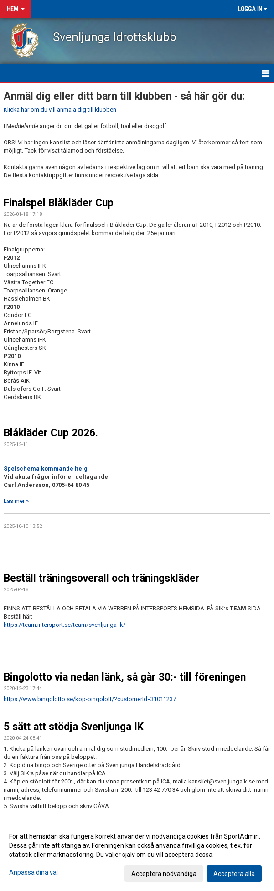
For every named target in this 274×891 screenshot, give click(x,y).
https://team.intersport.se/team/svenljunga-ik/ (64, 624)
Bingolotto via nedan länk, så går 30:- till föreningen (125, 677)
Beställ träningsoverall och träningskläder (102, 578)
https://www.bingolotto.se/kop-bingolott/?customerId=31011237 (90, 699)
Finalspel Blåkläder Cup (59, 203)
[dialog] (137, 854)
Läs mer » (16, 500)
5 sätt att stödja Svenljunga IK (74, 727)
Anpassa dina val (33, 872)
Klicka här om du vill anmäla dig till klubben (60, 109)
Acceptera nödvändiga (163, 873)
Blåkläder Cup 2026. (51, 433)
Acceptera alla (234, 873)
